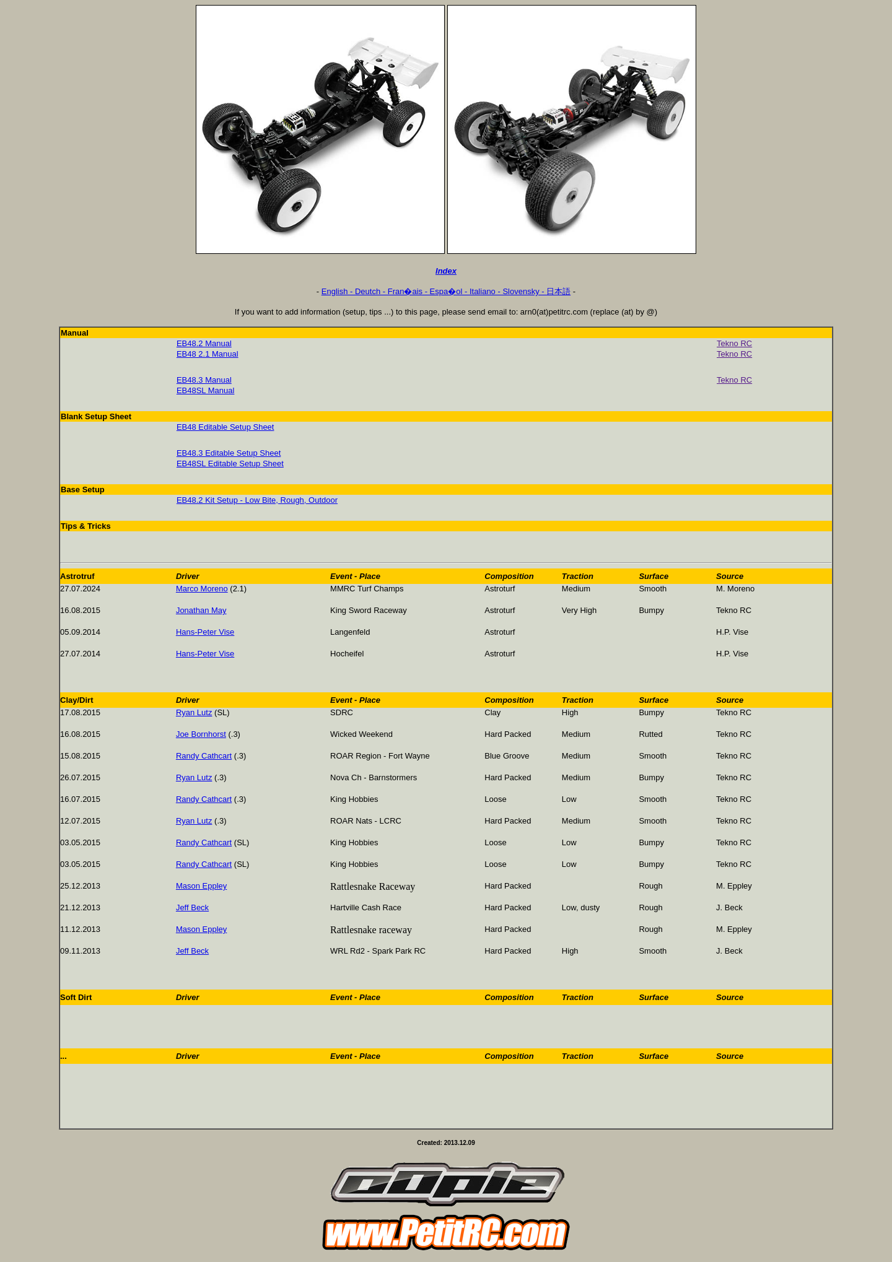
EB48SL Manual (205, 390)
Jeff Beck (192, 907)
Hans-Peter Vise (205, 632)
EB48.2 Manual (204, 343)
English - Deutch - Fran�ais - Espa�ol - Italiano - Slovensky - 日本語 (446, 291)
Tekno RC (734, 343)
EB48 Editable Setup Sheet (225, 427)
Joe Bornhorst (201, 734)
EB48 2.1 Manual (207, 354)
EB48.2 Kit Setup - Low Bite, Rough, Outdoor (257, 500)
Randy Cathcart (204, 755)
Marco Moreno (202, 588)
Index (446, 271)
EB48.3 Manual (204, 380)
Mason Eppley (201, 885)
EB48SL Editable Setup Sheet (230, 463)
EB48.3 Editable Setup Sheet (229, 453)
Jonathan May (201, 610)
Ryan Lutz (194, 712)
